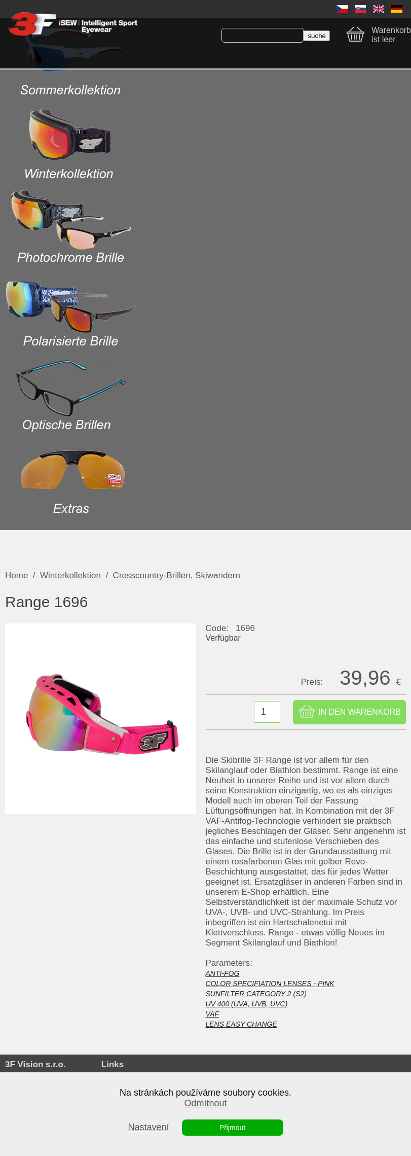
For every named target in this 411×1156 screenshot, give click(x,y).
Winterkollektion (70, 575)
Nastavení (148, 1127)
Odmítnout (205, 1103)
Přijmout (232, 1128)
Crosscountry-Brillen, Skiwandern (176, 575)
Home (16, 575)
